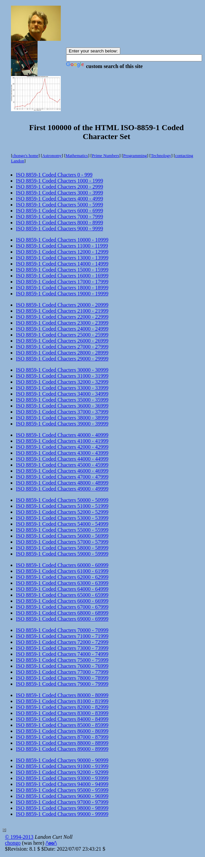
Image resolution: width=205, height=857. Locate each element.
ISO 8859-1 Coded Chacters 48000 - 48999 (62, 483)
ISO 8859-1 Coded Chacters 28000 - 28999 (62, 352)
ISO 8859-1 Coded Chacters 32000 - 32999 (62, 382)
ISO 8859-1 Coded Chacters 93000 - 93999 (62, 778)
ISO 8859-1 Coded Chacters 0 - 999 (54, 175)
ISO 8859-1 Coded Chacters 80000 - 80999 (62, 695)
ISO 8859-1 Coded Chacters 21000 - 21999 (62, 311)
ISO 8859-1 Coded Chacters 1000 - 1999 (59, 181)
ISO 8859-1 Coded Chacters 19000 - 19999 (62, 293)
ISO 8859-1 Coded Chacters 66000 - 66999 (62, 601)
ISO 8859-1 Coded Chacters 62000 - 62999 (62, 577)
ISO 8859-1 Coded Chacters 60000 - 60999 (62, 565)
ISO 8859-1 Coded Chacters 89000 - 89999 (62, 749)
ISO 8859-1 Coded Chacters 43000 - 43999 (62, 453)
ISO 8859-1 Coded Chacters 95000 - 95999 (62, 790)
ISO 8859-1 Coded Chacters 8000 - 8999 (59, 222)
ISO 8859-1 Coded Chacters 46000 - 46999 (62, 471)
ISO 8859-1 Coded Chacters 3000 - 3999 (59, 192)
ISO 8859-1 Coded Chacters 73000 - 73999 (62, 648)
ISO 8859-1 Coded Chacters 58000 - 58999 (62, 548)
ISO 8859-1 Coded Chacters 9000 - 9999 (59, 228)
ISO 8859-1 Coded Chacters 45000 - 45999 (62, 465)
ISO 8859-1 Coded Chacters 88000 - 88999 (62, 743)
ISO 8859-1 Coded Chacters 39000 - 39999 (62, 424)
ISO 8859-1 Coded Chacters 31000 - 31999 (62, 376)
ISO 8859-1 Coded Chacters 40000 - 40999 (62, 435)
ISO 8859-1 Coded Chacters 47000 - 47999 (62, 477)
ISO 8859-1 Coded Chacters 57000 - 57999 (62, 542)
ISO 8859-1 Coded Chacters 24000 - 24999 (62, 329)
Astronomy (52, 155)
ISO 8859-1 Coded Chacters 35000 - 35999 (62, 400)
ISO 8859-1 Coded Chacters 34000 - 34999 (62, 394)
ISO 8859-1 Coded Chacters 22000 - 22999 (62, 317)
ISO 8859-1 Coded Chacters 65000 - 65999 (62, 595)
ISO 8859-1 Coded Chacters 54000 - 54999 (62, 524)
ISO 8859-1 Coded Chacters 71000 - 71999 (62, 636)
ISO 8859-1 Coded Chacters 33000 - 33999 (62, 388)
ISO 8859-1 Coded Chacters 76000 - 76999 (62, 666)
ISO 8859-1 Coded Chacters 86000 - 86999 (62, 731)
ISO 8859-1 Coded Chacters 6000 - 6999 (59, 210)
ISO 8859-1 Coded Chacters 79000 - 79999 (62, 684)
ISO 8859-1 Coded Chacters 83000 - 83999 (62, 713)
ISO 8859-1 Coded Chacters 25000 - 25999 (62, 335)
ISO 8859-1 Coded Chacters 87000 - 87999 (62, 737)
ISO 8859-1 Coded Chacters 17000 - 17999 (62, 281)
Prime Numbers (105, 155)
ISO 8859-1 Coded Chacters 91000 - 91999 (62, 766)
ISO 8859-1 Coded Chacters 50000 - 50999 (62, 500)
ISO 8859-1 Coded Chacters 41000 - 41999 (62, 441)
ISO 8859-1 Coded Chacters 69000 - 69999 (62, 619)
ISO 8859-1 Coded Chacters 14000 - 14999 (62, 264)
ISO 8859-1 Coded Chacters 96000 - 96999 (62, 796)
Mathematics (77, 155)
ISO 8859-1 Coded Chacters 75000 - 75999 (62, 660)
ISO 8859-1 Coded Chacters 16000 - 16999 (62, 275)
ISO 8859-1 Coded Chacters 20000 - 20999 (62, 305)
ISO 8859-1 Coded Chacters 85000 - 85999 (62, 725)
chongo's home (25, 155)
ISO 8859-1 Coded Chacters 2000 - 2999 (59, 187)
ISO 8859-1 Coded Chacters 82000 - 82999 (62, 707)
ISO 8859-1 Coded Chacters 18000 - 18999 (62, 287)
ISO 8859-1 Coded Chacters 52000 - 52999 (62, 512)
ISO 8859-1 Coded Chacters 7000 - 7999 (59, 216)
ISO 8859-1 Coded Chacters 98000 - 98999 (62, 808)
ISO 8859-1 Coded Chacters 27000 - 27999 (62, 347)
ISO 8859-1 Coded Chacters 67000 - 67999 (62, 607)
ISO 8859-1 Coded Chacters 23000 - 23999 (62, 323)
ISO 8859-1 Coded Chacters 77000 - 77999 (62, 672)
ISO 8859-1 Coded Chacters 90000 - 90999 (62, 760)
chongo (13, 843)
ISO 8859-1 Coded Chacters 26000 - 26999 (62, 341)
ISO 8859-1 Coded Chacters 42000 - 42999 (62, 447)
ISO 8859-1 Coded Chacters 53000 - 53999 (62, 518)
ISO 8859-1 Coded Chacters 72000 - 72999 (62, 642)
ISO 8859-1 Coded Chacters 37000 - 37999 (62, 412)
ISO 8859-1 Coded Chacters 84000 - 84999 (62, 719)
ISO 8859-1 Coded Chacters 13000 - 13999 (62, 258)
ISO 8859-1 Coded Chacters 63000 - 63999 (62, 583)
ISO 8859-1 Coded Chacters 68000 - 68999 (62, 613)
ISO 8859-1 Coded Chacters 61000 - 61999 (62, 571)
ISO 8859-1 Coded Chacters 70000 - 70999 (62, 630)
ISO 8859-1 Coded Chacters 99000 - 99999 (62, 814)
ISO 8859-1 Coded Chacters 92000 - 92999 (62, 772)
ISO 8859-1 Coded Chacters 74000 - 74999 (62, 654)
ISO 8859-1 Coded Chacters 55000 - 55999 (62, 530)
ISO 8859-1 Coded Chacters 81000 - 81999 (62, 701)
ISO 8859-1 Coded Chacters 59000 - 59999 (62, 554)
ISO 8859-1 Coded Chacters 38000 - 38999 (62, 418)
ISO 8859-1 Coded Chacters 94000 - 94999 (62, 784)
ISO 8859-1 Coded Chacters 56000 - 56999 (62, 536)
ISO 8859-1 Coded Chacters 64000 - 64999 (62, 589)
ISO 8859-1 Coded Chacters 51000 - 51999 (62, 506)
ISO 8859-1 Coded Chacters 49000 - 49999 (62, 489)
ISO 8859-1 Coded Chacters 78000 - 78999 (62, 678)
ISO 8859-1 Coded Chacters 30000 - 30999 (62, 370)
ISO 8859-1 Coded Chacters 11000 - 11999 (62, 246)
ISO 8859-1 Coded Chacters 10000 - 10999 (62, 240)
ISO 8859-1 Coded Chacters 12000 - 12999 (62, 252)
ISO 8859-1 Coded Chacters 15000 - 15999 (62, 270)
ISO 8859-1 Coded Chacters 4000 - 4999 (59, 198)
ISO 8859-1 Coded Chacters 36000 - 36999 (62, 406)
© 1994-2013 (19, 837)
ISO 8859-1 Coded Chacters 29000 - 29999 (62, 358)
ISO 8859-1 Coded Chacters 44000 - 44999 (62, 459)
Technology (161, 155)
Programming (135, 155)
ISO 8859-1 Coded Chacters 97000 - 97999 (62, 802)
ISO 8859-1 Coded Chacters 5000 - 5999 (59, 204)
